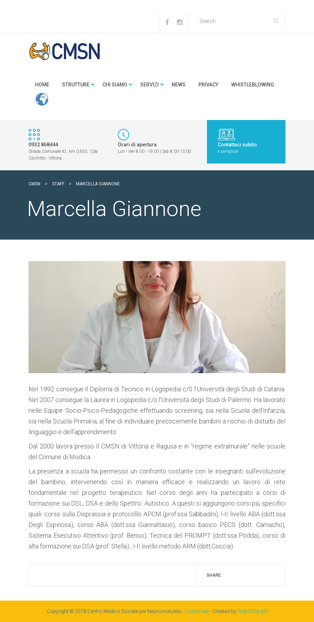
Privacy (208, 84)
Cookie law (196, 611)
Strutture (76, 84)
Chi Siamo (114, 84)
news (179, 84)
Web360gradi (252, 611)
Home (42, 84)
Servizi (149, 84)
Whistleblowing (252, 84)
